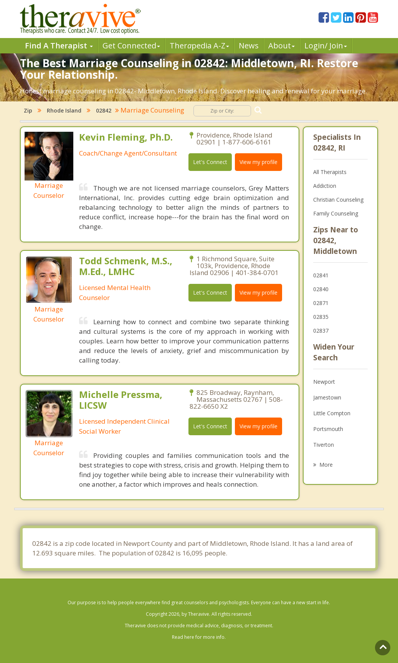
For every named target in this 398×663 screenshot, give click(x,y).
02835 (321, 316)
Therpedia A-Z (199, 45)
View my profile (258, 162)
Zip (28, 110)
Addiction (324, 185)
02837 (321, 330)
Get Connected (131, 45)
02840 (321, 289)
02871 (321, 303)
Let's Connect (210, 162)
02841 (321, 275)
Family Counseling (335, 213)
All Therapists (330, 172)
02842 (103, 110)
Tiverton (323, 444)
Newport (324, 381)
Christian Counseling (338, 199)
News (249, 45)
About (281, 45)
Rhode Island (64, 110)
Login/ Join (325, 45)
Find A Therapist (59, 45)
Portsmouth (328, 429)
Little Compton (331, 413)
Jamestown (327, 397)
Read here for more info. (199, 637)
